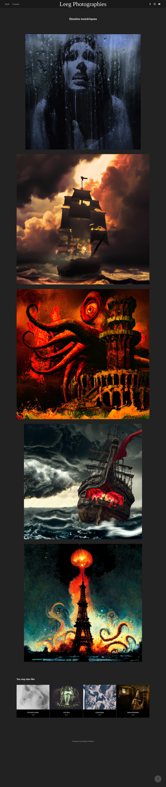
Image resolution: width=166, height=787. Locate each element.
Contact (15, 4)
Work (7, 4)
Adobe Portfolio (88, 741)
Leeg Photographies (83, 4)
